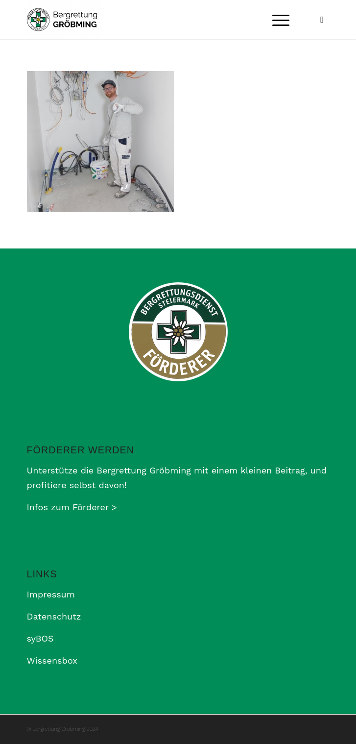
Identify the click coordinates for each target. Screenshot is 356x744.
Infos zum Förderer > (72, 507)
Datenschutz (54, 616)
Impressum (51, 594)
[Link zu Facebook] (321, 19)
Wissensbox (52, 660)
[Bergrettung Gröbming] (148, 19)
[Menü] (275, 19)
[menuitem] (275, 19)
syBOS (40, 638)
